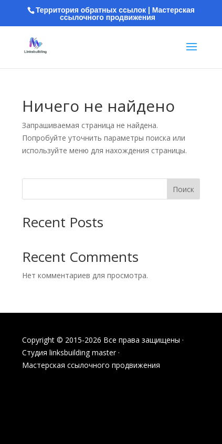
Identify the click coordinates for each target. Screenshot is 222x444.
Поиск (183, 189)
